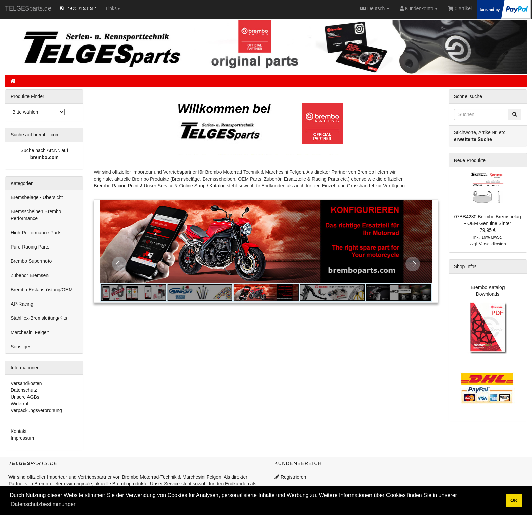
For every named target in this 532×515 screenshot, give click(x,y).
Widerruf (19, 403)
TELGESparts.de (28, 8)
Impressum (22, 438)
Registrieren (290, 477)
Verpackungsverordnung (36, 410)
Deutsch (375, 8)
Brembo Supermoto (31, 261)
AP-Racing (22, 304)
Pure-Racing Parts (30, 247)
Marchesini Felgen (30, 332)
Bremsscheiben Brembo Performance (36, 215)
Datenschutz (24, 390)
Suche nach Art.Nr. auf (44, 150)
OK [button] (514, 500)
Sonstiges (21, 346)
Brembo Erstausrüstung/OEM (42, 289)
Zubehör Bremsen (30, 275)
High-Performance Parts (36, 232)
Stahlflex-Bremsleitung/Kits (39, 318)
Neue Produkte (470, 160)
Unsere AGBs (25, 397)
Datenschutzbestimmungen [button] (44, 504)
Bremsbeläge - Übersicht (37, 197)
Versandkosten (26, 383)
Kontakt (18, 431)
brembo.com (44, 157)
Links (113, 8)
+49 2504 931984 (78, 8)
